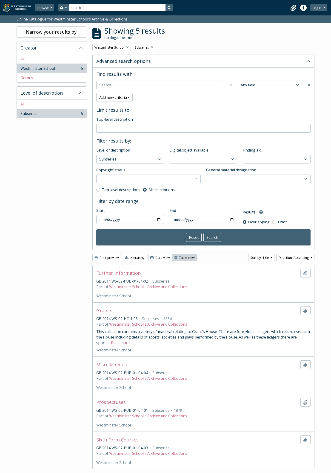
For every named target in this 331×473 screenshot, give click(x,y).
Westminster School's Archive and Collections (148, 286)
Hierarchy (134, 257)
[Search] (117, 7)
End (173, 210)
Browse (43, 8)
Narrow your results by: (52, 32)
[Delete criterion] (309, 85)
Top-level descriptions (121, 189)
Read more (120, 342)
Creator (28, 48)
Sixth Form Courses (117, 440)
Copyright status (110, 169)
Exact (282, 222)
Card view (160, 257)
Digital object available (189, 150)
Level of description (41, 93)
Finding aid (252, 150)
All (22, 58)
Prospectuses (111, 402)
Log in (317, 8)
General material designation (231, 169)
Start (100, 210)
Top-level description (114, 119)
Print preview (106, 257)
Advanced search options (123, 61)
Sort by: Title (260, 257)
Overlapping (259, 222)
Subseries (51, 114)
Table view (184, 257)
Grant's (51, 78)
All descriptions (161, 189)
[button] (293, 8)
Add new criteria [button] (113, 97)
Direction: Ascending (294, 257)
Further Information (118, 273)
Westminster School (51, 69)
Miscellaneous (111, 365)
